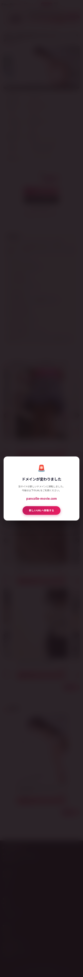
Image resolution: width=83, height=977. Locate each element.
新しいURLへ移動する (41, 510)
